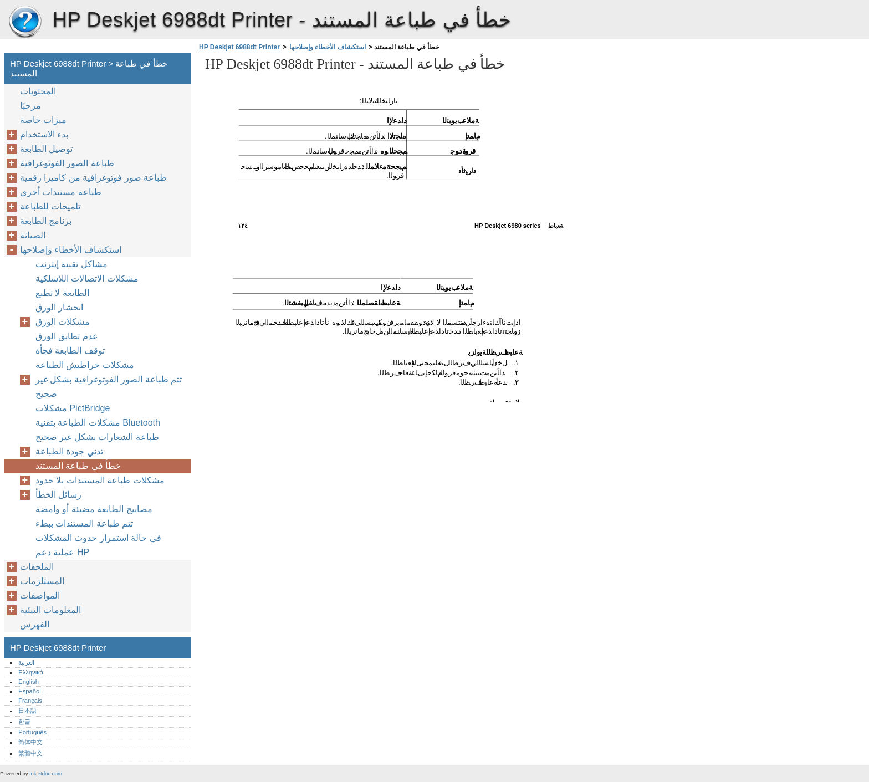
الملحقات (37, 566)
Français (30, 700)
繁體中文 (30, 753)
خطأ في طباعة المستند (78, 466)
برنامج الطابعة (45, 221)
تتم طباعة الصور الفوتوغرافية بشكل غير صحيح (108, 386)
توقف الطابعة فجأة (70, 350)
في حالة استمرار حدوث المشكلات (98, 538)
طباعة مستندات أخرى (60, 192)
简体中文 (30, 742)
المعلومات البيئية (50, 610)
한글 (24, 721)
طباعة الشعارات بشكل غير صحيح (97, 437)
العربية (26, 662)
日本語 (27, 710)
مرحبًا (30, 105)
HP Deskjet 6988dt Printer (25, 22)
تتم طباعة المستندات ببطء (84, 523)
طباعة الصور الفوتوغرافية (67, 163)
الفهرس (34, 624)
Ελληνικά (30, 672)
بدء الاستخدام (44, 134)
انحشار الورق (59, 307)
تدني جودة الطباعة (69, 451)
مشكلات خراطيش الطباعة (84, 365)
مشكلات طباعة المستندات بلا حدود (100, 480)
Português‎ (32, 732)
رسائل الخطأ (58, 494)
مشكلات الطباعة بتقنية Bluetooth (97, 422)
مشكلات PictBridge (72, 408)
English (28, 681)
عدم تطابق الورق (66, 336)
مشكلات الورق (62, 321)
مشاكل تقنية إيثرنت (71, 264)
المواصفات (40, 595)
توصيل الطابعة (46, 149)
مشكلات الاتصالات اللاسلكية (87, 278)
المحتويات (38, 91)
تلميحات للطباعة (50, 206)
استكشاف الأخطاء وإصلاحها (327, 47)
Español (29, 691)
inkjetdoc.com (45, 773)
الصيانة (32, 235)
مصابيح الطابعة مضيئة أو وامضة (93, 509)
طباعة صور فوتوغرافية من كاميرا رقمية (93, 177)
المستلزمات (42, 581)
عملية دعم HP (62, 552)
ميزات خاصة (43, 120)
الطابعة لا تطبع (62, 293)
